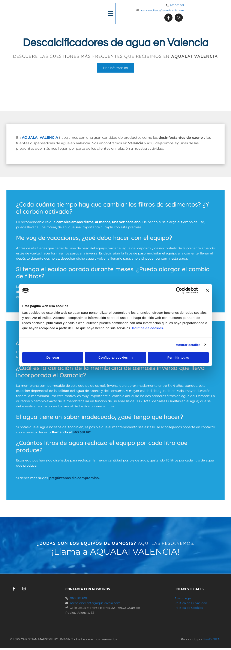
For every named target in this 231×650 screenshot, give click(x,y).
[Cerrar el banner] (207, 290)
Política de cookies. (148, 328)
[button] (97, 13)
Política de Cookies (188, 608)
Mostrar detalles (188, 345)
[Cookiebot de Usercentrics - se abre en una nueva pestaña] (179, 290)
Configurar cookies (115, 357)
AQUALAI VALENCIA (40, 137)
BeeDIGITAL (212, 639)
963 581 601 (177, 5)
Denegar (52, 357)
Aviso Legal (183, 598)
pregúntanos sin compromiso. (74, 478)
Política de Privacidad (190, 603)
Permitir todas (178, 357)
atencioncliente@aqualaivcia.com (162, 10)
